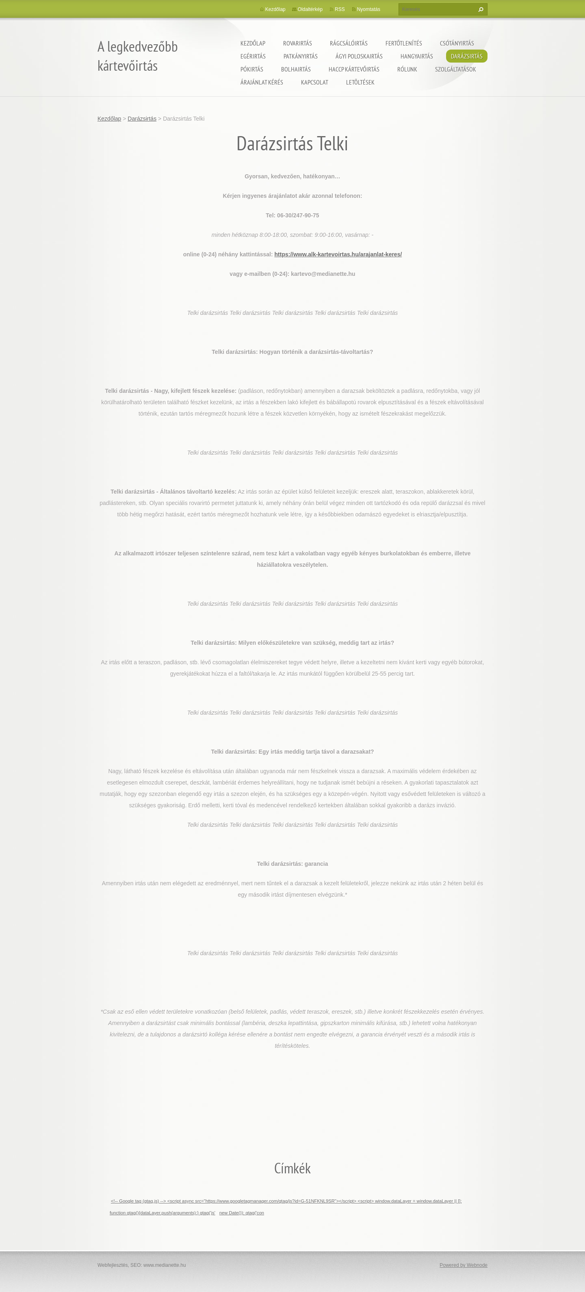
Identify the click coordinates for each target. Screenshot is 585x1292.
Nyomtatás (368, 9)
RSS (340, 9)
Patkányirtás (301, 56)
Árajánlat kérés (261, 82)
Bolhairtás (296, 69)
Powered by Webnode (464, 1265)
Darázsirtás (467, 56)
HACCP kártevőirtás (354, 69)
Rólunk (407, 69)
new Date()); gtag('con (241, 1212)
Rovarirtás (297, 43)
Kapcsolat (314, 82)
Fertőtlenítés (404, 43)
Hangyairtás (417, 56)
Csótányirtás (457, 43)
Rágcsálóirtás (349, 43)
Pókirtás (251, 69)
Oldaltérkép (310, 9)
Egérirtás (253, 56)
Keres (480, 9)
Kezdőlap (252, 43)
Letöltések (360, 82)
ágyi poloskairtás (359, 56)
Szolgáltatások (455, 69)
